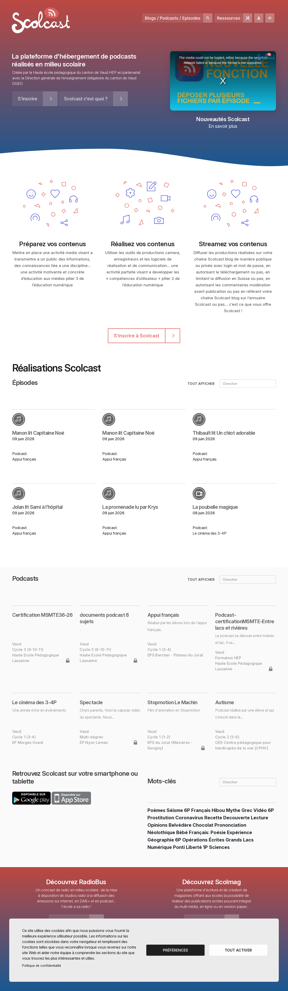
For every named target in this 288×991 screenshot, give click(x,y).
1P (205, 847)
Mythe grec (239, 810)
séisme (175, 810)
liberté (194, 847)
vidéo (260, 810)
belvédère (180, 825)
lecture (259, 817)
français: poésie (207, 832)
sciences (219, 847)
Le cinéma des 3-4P (209, 533)
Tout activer (238, 950)
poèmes (156, 810)
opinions (157, 825)
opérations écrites (203, 840)
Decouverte (236, 817)
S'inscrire (27, 99)
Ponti (179, 847)
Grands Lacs (240, 840)
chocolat (203, 825)
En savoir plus (223, 126)
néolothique (161, 832)
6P (187, 810)
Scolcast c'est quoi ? (86, 99)
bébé (182, 832)
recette (213, 817)
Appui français (24, 459)
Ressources (228, 18)
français (201, 810)
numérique (159, 847)
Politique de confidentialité (41, 965)
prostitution (160, 817)
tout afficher (202, 384)
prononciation (230, 825)
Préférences (175, 950)
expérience (239, 832)
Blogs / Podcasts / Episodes (172, 18)
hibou (218, 810)
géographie (160, 840)
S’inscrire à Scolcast (136, 335)
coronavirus (189, 817)
